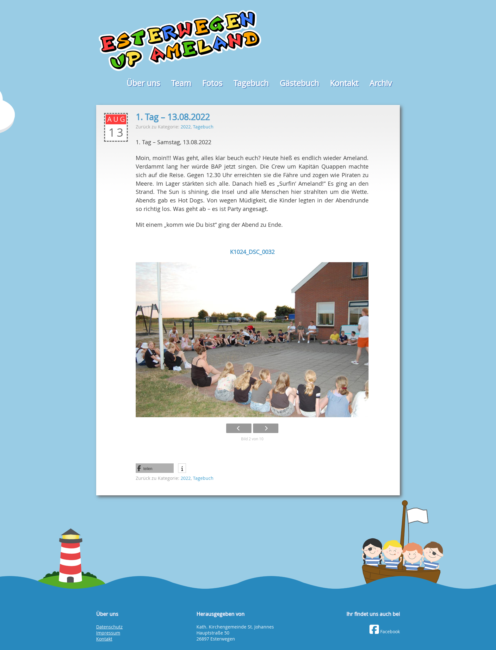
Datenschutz (109, 627)
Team (181, 83)
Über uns (143, 83)
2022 (186, 127)
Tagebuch (251, 83)
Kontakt (344, 83)
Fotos (212, 83)
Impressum (108, 633)
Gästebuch (299, 83)
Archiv (380, 83)
